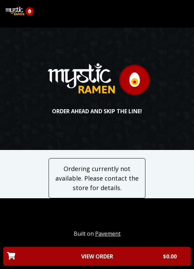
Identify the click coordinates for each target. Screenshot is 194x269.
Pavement (108, 233)
